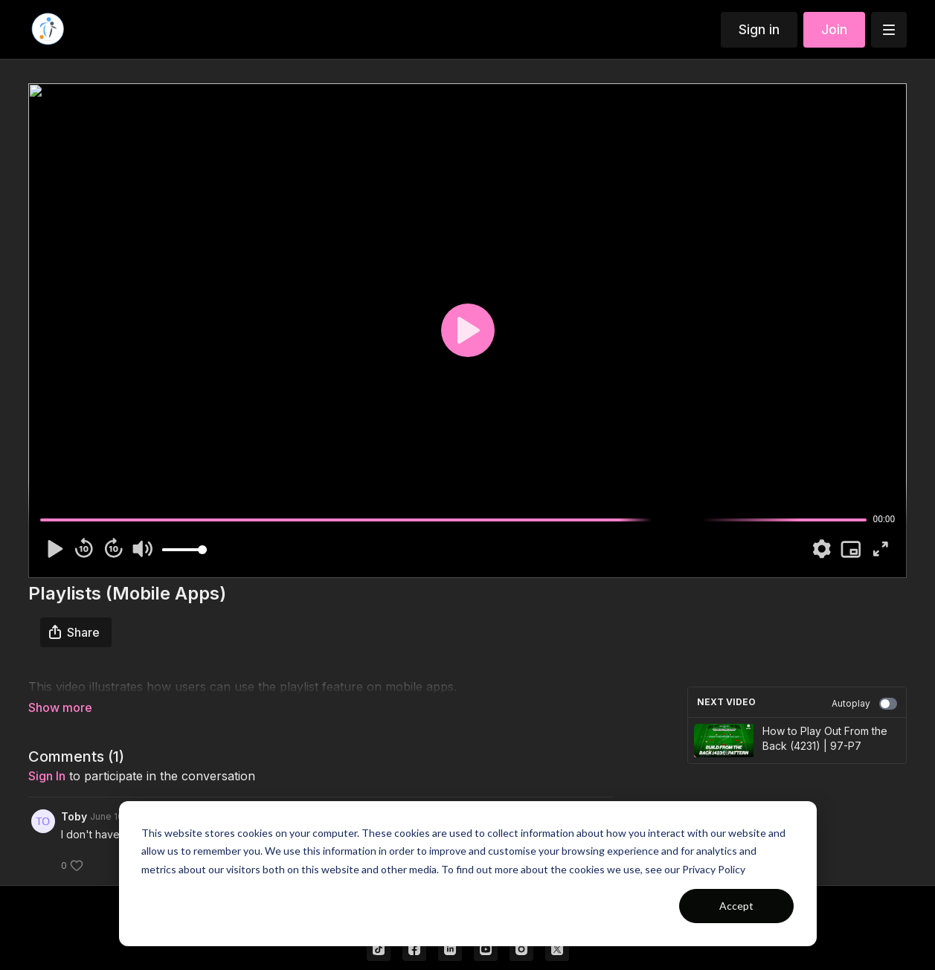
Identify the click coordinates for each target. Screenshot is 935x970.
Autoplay (864, 704)
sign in (46, 755)
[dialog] (468, 873)
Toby (74, 795)
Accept (736, 905)
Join (834, 29)
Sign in (759, 29)
